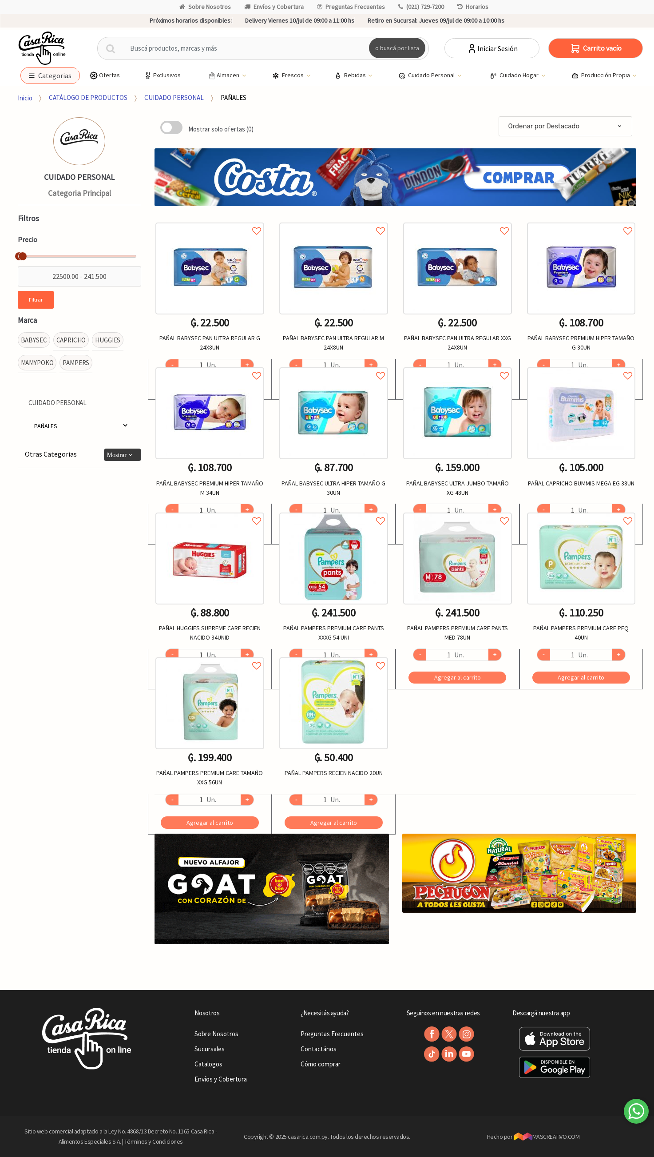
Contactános (319, 1049)
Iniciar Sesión (492, 48)
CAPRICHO (71, 340)
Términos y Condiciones (153, 1141)
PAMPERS (76, 362)
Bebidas (350, 75)
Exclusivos (162, 75)
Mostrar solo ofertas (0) (221, 129)
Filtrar (36, 299)
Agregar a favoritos (210, 221)
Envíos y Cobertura (274, 7)
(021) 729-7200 (421, 7)
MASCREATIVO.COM (547, 1137)
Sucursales (209, 1049)
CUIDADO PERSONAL (174, 97)
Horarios (472, 7)
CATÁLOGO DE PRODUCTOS (88, 97)
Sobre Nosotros (205, 7)
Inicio (25, 97)
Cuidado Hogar (515, 75)
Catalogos (208, 1064)
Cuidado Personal (427, 75)
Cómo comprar (321, 1064)
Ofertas (104, 75)
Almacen (224, 75)
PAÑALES (233, 97)
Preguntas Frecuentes (351, 7)
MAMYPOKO (37, 362)
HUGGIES (107, 340)
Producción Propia (601, 75)
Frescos (288, 75)
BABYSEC (34, 340)
